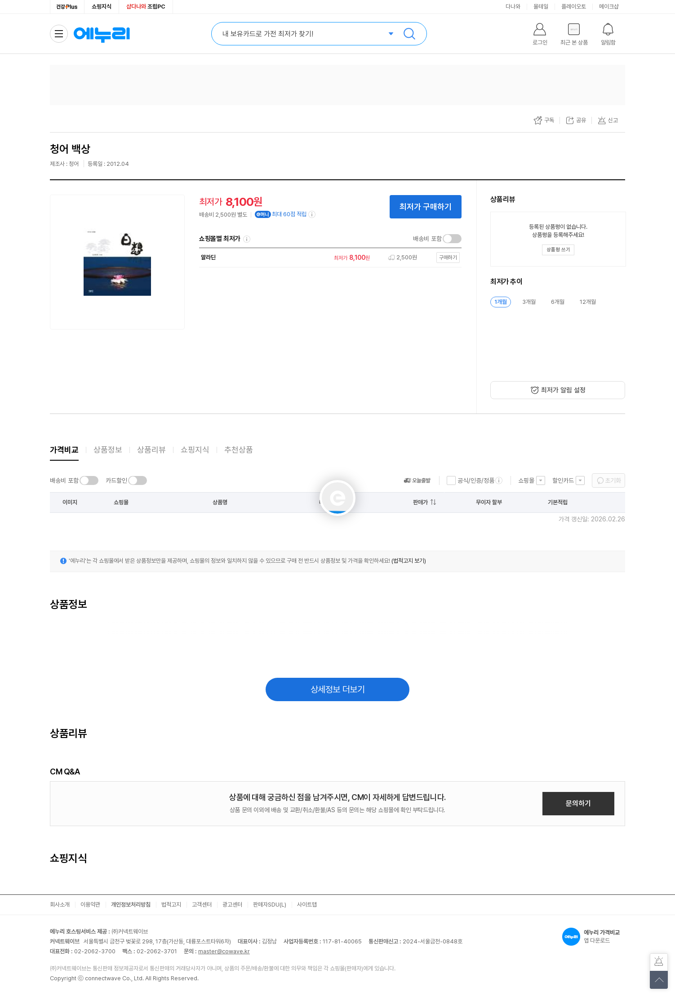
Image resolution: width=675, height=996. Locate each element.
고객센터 (202, 904)
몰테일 (540, 6)
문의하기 (578, 803)
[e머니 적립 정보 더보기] (312, 214)
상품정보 (107, 449)
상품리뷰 (151, 449)
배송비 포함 (427, 238)
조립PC (145, 6)
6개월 (557, 301)
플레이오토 (573, 6)
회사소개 (60, 904)
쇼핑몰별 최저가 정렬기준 (246, 239)
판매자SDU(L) (269, 904)
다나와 (513, 6)
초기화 (613, 480)
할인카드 (563, 480)
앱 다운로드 (593, 937)
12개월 (588, 301)
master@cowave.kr (224, 951)
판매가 (420, 502)
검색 (409, 34)
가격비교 (64, 449)
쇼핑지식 (101, 6)
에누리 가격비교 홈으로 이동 (101, 34)
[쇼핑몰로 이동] (328, 257)
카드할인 (116, 480)
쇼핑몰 (526, 480)
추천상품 (238, 449)
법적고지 (171, 904)
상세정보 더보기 (338, 689)
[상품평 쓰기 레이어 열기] (558, 250)
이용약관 (90, 904)
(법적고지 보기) (408, 560)
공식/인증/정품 (475, 480)
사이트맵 (307, 904)
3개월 (529, 301)
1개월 (500, 301)
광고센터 (232, 904)
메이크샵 (609, 6)
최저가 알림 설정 (563, 390)
